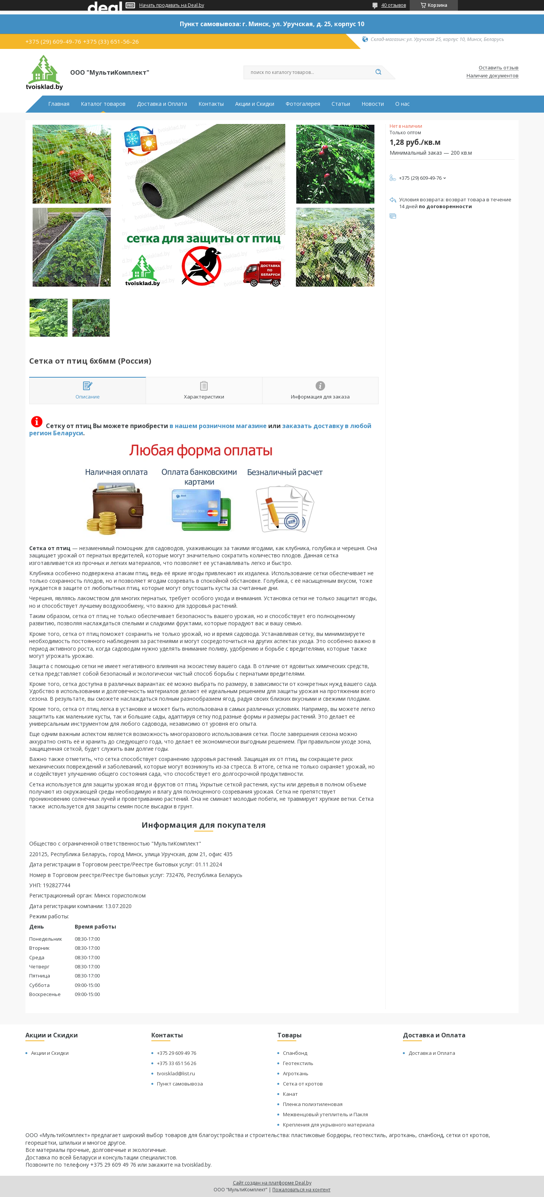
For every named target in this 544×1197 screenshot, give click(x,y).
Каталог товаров (103, 104)
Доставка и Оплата (162, 104)
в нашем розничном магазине (218, 426)
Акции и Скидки (254, 104)
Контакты (211, 104)
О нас (402, 104)
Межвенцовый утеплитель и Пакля (325, 1114)
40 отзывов (393, 5)
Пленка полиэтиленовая (313, 1104)
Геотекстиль (298, 1063)
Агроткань (295, 1073)
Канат (290, 1093)
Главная (58, 104)
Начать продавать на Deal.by (171, 5)
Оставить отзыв (499, 68)
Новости (373, 104)
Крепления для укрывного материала (328, 1124)
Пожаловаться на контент (301, 1189)
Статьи (341, 104)
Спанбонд (295, 1053)
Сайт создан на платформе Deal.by (272, 1183)
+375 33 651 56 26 (176, 1063)
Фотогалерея (303, 104)
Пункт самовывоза (180, 1083)
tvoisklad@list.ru (176, 1073)
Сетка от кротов (303, 1083)
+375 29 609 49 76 (176, 1053)
